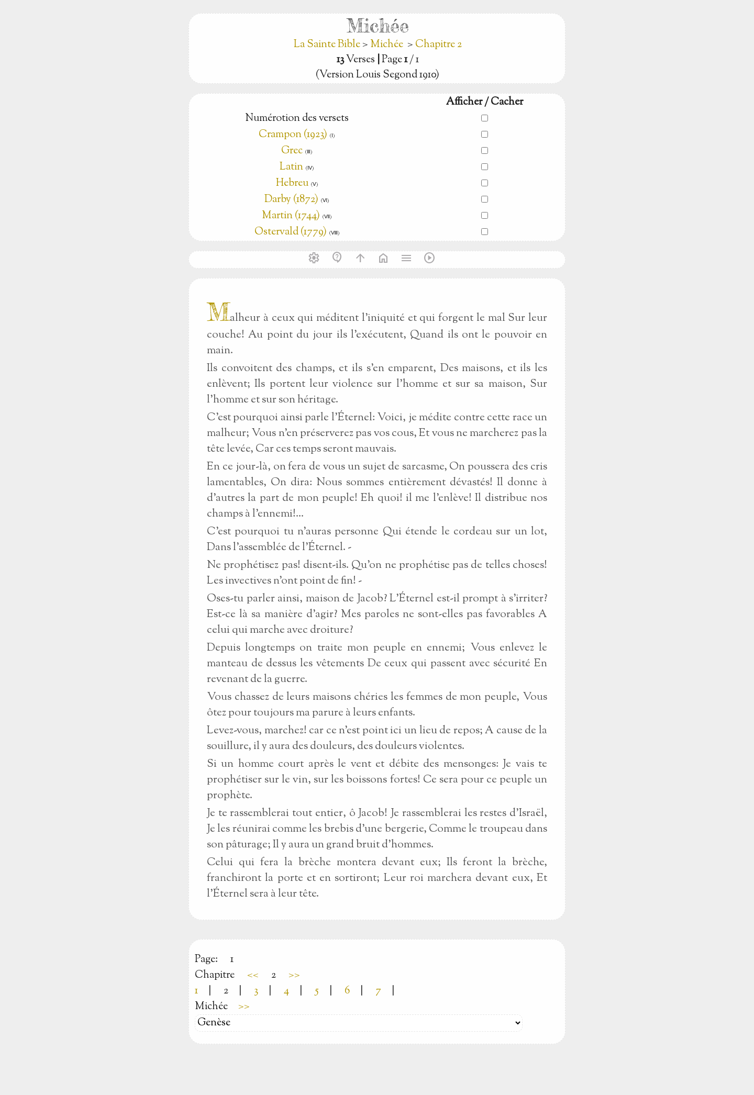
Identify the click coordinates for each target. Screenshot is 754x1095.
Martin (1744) (291, 216)
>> (294, 975)
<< (253, 975)
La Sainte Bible (328, 44)
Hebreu (292, 183)
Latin (291, 167)
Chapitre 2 (438, 44)
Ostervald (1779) (290, 232)
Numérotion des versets (297, 118)
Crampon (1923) (293, 134)
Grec (292, 151)
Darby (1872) (291, 199)
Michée (386, 44)
